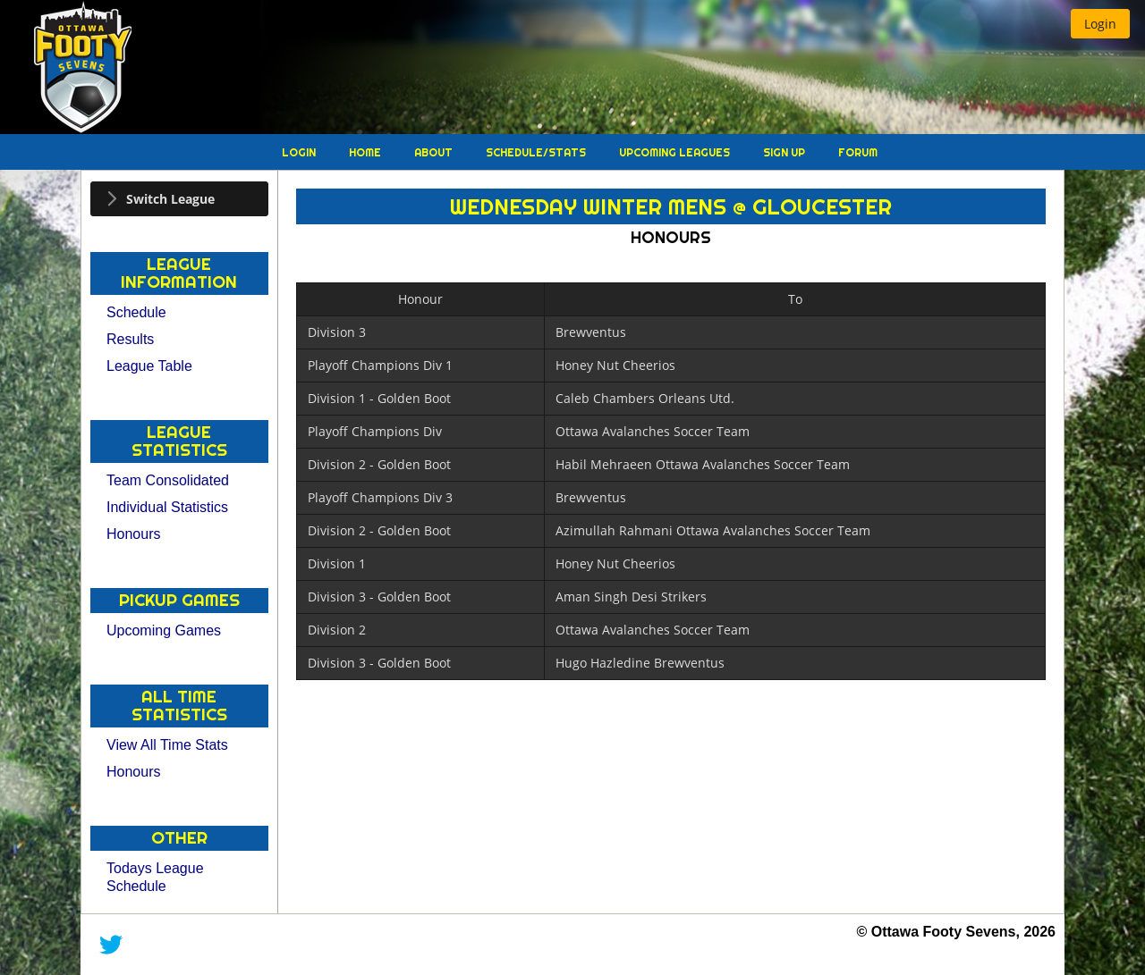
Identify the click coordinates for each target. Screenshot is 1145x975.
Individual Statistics (167, 507)
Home (366, 152)
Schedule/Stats (537, 152)
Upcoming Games (163, 630)
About (434, 152)
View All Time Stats (167, 744)
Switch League (170, 198)
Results (130, 339)
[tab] (179, 198)
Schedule (136, 312)
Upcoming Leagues (676, 152)
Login (300, 152)
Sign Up (785, 152)
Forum (858, 152)
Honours (133, 534)
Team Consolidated (167, 480)
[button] (1100, 23)
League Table (149, 366)
